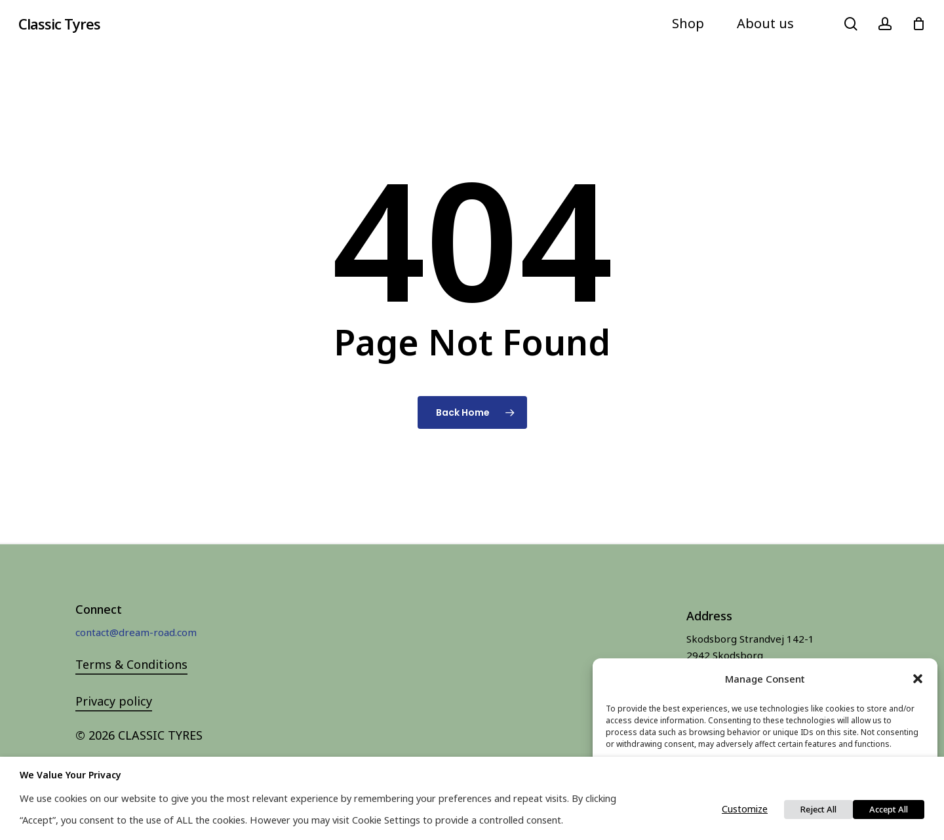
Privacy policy (113, 701)
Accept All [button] (888, 809)
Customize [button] (745, 808)
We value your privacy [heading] (70, 775)
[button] (917, 678)
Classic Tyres (59, 23)
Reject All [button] (818, 809)
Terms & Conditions (131, 664)
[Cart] (918, 23)
